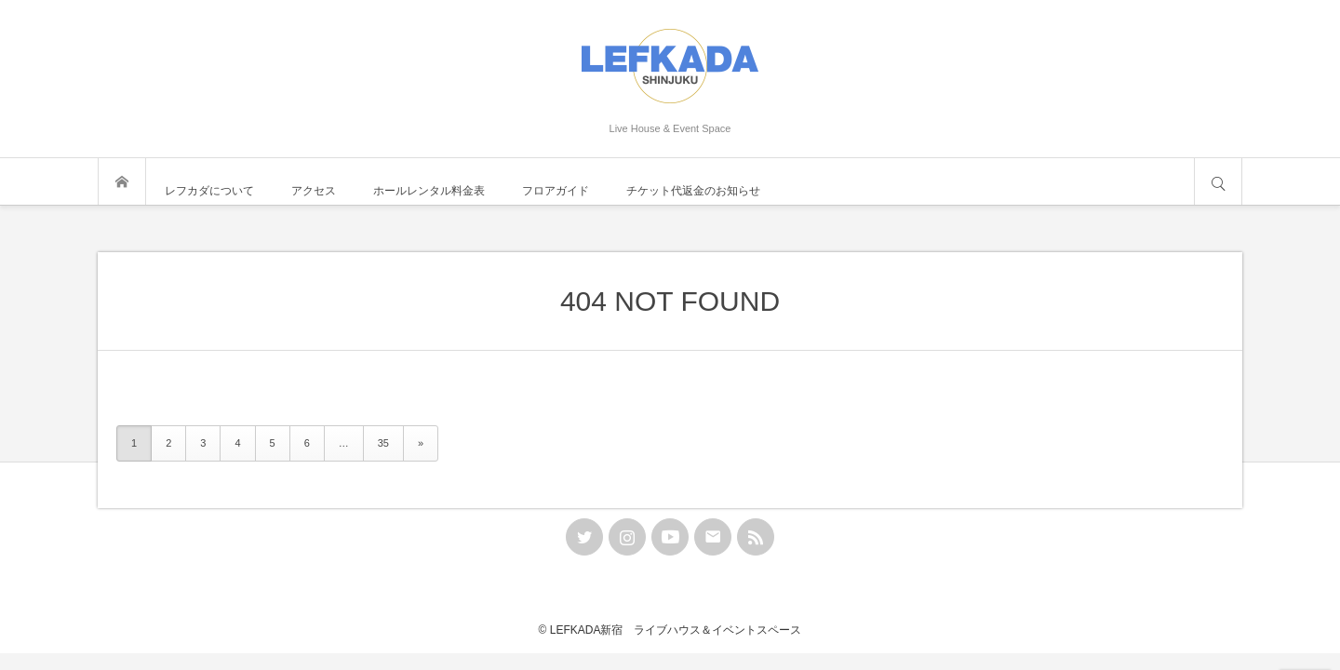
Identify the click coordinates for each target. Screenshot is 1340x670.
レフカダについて (209, 190)
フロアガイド (555, 190)
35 (383, 443)
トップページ (122, 181)
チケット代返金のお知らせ (693, 190)
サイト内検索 (1218, 181)
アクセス (313, 190)
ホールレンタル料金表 (429, 190)
